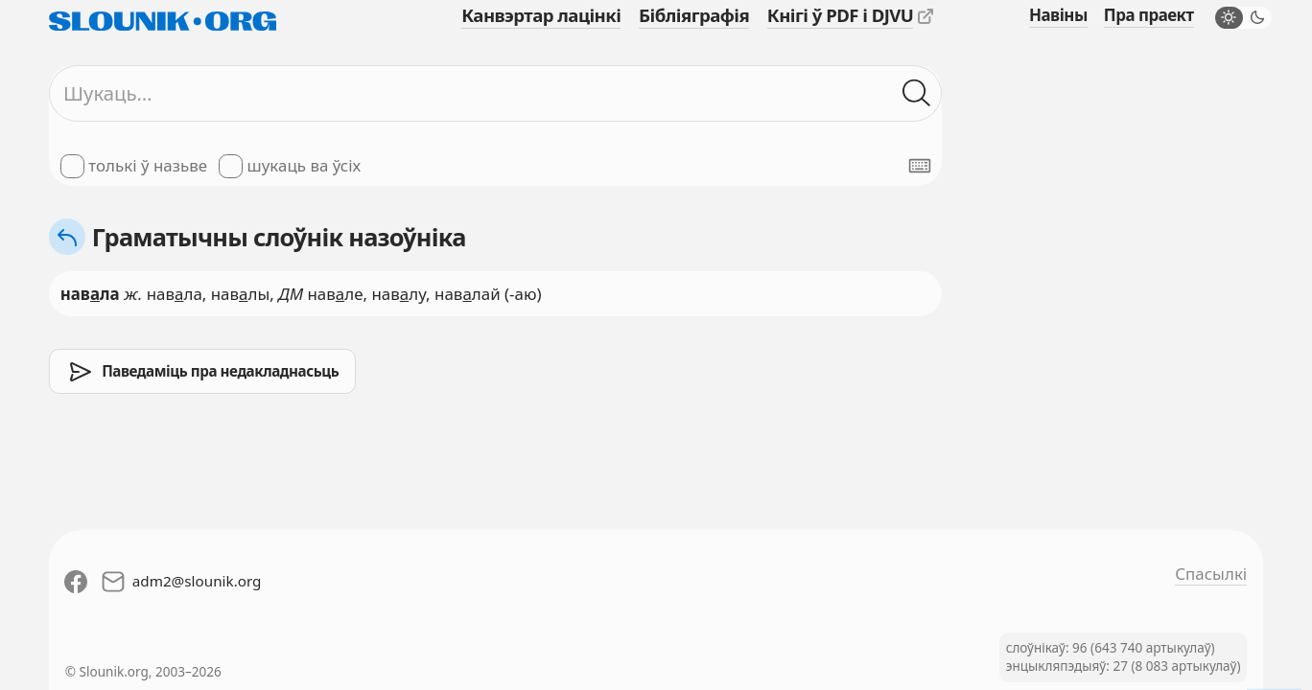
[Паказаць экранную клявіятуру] (919, 165)
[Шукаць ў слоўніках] (917, 93)
